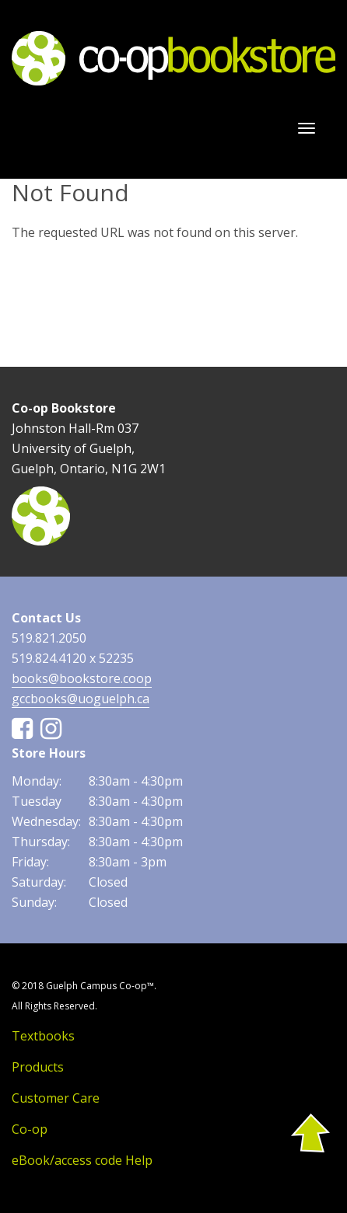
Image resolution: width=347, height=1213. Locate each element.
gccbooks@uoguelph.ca (80, 698)
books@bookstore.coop (82, 678)
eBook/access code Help (82, 1160)
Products (38, 1066)
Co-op (29, 1129)
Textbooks (43, 1035)
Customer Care (56, 1098)
